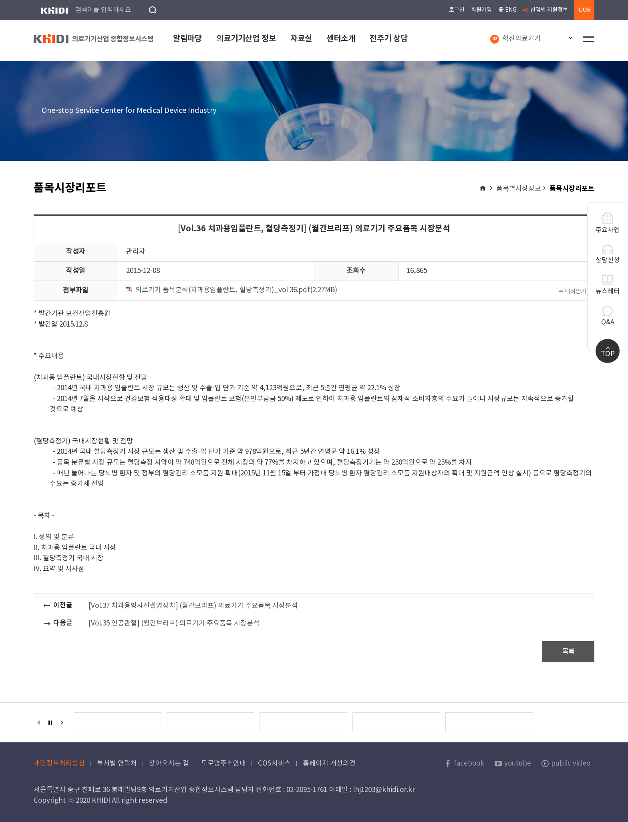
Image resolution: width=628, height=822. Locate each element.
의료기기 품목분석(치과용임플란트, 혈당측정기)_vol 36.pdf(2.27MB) (356, 291)
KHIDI (54, 10)
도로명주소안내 (223, 764)
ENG (507, 9)
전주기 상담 (389, 39)
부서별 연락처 (117, 764)
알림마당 (187, 39)
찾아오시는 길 (169, 764)
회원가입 (481, 10)
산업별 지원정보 (549, 10)
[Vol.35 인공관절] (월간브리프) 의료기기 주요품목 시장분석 (174, 624)
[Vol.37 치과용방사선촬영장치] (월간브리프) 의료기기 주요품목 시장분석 (193, 606)
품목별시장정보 (518, 189)
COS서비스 (274, 764)
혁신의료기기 (515, 39)
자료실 (301, 39)
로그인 (457, 10)
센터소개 (340, 39)
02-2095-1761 (306, 790)
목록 (568, 652)
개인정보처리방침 (59, 764)
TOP (608, 351)
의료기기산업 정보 (246, 39)
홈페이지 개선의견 (329, 764)
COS (584, 10)
